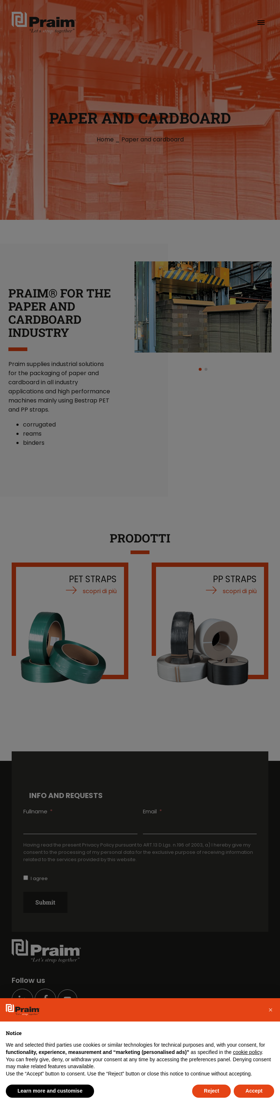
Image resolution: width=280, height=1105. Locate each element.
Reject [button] (211, 1091)
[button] (270, 1010)
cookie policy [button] (247, 1052)
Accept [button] (253, 1091)
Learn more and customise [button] (50, 1091)
